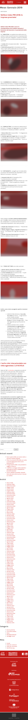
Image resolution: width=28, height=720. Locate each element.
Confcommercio (14, 706)
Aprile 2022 (10, 510)
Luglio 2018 (10, 579)
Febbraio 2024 (10, 492)
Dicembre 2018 (11, 573)
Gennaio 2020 (10, 552)
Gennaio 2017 (10, 607)
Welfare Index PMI (7, 2)
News (8, 633)
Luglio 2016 (10, 616)
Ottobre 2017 (10, 593)
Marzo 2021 (10, 531)
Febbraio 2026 (10, 484)
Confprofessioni (14, 700)
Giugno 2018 (10, 580)
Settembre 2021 (11, 521)
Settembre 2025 (11, 486)
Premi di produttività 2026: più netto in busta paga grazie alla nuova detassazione (17, 461)
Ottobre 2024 (10, 489)
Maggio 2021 (10, 528)
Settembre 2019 (11, 559)
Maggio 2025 (10, 487)
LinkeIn (26, 654)
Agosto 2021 (10, 523)
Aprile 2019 (10, 566)
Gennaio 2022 (10, 515)
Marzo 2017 (10, 604)
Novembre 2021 (11, 518)
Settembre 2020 (11, 540)
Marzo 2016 (10, 621)
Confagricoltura (14, 689)
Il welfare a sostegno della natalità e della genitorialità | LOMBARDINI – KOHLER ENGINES (16, 469)
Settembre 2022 (11, 506)
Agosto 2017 (10, 596)
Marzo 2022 (10, 512)
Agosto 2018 (10, 577)
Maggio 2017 (10, 601)
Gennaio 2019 (10, 571)
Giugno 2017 (10, 599)
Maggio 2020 (10, 546)
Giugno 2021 (10, 526)
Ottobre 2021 (10, 520)
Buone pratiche (11, 630)
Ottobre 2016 (10, 612)
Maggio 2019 (10, 565)
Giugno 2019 (10, 563)
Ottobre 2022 (10, 504)
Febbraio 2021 (10, 532)
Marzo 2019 (10, 568)
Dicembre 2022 (11, 501)
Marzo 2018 (10, 585)
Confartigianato (14, 695)
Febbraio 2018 (10, 587)
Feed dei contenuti (12, 645)
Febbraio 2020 (11, 551)
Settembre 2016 (11, 613)
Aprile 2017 (10, 602)
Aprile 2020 (10, 548)
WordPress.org (10, 648)
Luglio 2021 (10, 524)
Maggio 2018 (10, 582)
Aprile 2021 (10, 529)
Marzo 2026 (10, 483)
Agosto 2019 (10, 560)
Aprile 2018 (10, 584)
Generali (14, 665)
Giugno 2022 (10, 509)
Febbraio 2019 (10, 570)
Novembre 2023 (11, 495)
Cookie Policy (11, 718)
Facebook (23, 654)
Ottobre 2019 (10, 557)
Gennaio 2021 (10, 534)
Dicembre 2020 (11, 535)
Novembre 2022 (11, 503)
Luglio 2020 (10, 543)
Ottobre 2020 (10, 538)
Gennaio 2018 (10, 588)
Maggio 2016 (10, 619)
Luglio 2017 (10, 598)
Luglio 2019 (10, 562)
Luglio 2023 (10, 500)
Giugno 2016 (10, 618)
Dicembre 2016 (11, 608)
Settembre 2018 (11, 576)
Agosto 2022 (10, 507)
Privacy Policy (16, 718)
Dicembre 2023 (11, 493)
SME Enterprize (14, 674)
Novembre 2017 (11, 591)
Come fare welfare (11, 631)
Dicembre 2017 (11, 590)
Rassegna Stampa (11, 634)
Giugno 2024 (10, 490)
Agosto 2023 (10, 498)
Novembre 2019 (11, 556)
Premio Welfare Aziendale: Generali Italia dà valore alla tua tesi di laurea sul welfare (16, 474)
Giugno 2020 (10, 545)
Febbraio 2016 (10, 622)
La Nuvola (11, 370)
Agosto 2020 (10, 542)
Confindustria (14, 684)
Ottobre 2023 (10, 496)
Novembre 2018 (11, 574)
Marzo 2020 (10, 549)
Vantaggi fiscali (11, 636)
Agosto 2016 (10, 615)
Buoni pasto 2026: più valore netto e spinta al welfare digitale (16, 457)
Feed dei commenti (12, 646)
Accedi (8, 643)
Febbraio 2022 (10, 514)
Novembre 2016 (11, 610)
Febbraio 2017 (10, 605)
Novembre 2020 (11, 537)
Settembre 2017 (11, 594)
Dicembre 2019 (11, 554)
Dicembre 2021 (11, 517)
